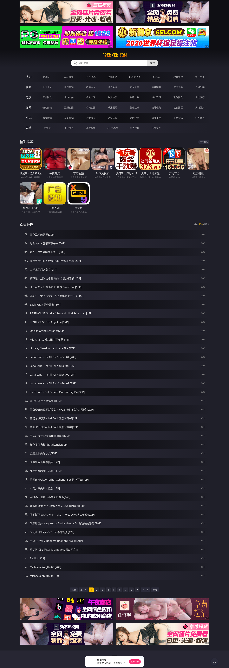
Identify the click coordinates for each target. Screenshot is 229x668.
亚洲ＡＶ (47, 87)
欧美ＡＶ (91, 87)
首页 (74, 589)
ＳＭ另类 (200, 87)
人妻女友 (91, 117)
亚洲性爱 (47, 97)
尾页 (155, 589)
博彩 (29, 77)
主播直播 (178, 87)
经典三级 (156, 97)
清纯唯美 (156, 107)
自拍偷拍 (69, 87)
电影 (29, 97)
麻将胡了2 (134, 76)
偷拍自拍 (69, 97)
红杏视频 (134, 128)
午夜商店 (69, 128)
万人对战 (91, 76)
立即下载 (135, 661)
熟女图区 (178, 107)
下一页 (145, 589)
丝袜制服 (156, 87)
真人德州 (69, 76)
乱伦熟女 (178, 97)
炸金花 (156, 76)
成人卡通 (91, 97)
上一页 (83, 589)
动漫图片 (112, 107)
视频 (29, 87)
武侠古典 (112, 117)
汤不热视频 (112, 128)
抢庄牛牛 (200, 76)
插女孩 (47, 128)
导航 (29, 128)
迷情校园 (134, 117)
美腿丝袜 (134, 107)
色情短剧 (156, 128)
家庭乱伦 (69, 117)
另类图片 (200, 107)
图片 (29, 107)
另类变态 (200, 97)
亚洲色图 (69, 107)
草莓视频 (91, 128)
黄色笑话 (178, 117)
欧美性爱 (112, 97)
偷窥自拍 (47, 107)
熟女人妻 (134, 87)
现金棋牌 (178, 76)
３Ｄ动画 (112, 87)
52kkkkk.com (114, 55)
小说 (29, 118)
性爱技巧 (200, 117)
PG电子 (47, 76)
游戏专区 (112, 76)
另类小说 (156, 117)
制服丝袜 (134, 97)
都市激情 (47, 117)
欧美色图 (91, 107)
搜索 (152, 62)
